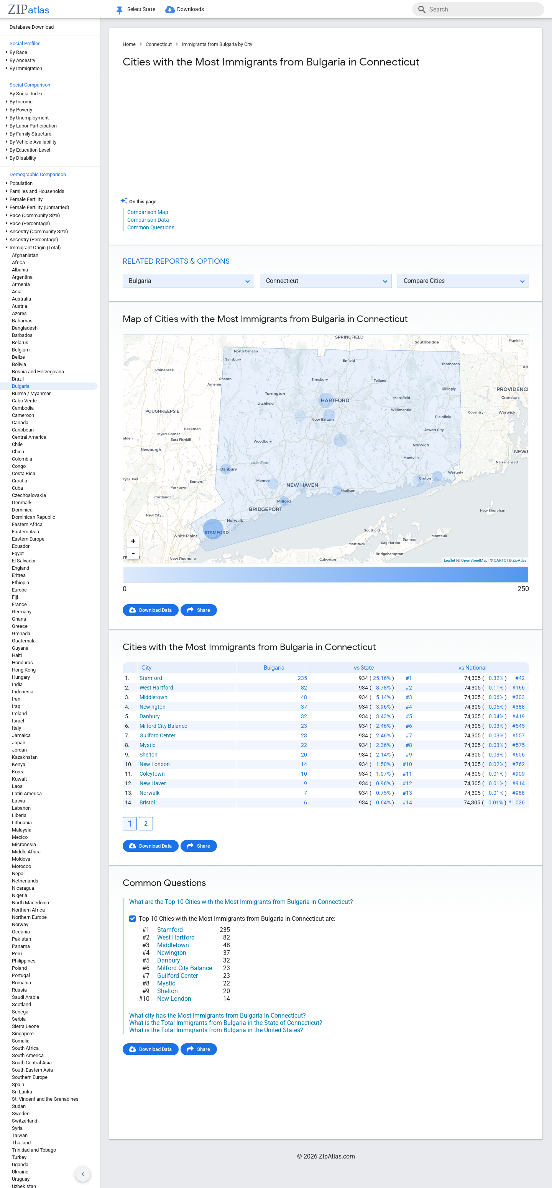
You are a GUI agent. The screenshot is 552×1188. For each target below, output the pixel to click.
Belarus (20, 342)
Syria (17, 1128)
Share (203, 610)
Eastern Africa (27, 524)
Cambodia (23, 408)
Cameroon (23, 415)
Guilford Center (158, 735)
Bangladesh (25, 328)
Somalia (21, 1041)
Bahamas (22, 321)
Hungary (21, 677)
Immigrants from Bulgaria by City (217, 44)
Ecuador (21, 546)
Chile (17, 444)
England (20, 568)
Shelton (149, 755)
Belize (18, 357)
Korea (18, 772)
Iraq (16, 706)
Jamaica (21, 735)
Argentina (22, 277)
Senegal (21, 1012)
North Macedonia (30, 902)
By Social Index (26, 93)
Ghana (19, 619)
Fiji (15, 597)
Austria (19, 306)
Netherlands (25, 881)
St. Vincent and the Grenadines (45, 1099)
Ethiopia (20, 582)
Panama (21, 946)
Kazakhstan (25, 757)
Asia (16, 291)
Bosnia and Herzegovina (38, 371)
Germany (21, 611)
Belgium (21, 350)
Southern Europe (30, 1077)
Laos (17, 786)
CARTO (500, 560)
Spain (18, 1084)
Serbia (19, 1019)
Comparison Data (148, 220)
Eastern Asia (25, 531)
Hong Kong (24, 670)
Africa (18, 262)
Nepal (18, 873)
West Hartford (156, 688)
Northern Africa (28, 910)
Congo (19, 466)
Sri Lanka (22, 1092)
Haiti (17, 655)
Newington (153, 707)
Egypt (18, 553)
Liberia (19, 815)
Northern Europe (29, 917)
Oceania (21, 932)
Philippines (24, 961)
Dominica (22, 510)
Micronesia (24, 844)
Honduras (22, 662)
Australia (21, 299)
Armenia (21, 284)
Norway (20, 924)
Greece (20, 626)
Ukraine (20, 1172)
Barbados (22, 335)
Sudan (19, 1106)
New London (155, 764)
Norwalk (149, 793)
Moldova (21, 859)
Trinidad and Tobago (34, 1150)
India (17, 684)
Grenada (21, 633)
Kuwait (19, 779)
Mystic (147, 745)
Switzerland (24, 1121)
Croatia (19, 481)
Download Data (155, 610)
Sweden (21, 1113)
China (18, 451)
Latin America (27, 793)
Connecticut (159, 44)
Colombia (22, 459)
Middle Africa (26, 852)
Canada (20, 422)
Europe (19, 590)
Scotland (21, 1004)
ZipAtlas (519, 560)
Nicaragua (23, 888)
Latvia (18, 801)
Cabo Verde (24, 401)
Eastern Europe (28, 539)
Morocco (21, 866)
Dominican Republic (33, 517)
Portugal (21, 975)
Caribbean (23, 430)
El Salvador (24, 561)
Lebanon (21, 808)
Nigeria (19, 895)
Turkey (19, 1157)
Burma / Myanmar (31, 393)
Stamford (151, 678)
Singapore (23, 1033)
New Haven (153, 783)
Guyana (20, 648)
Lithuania (22, 822)
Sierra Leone (25, 1026)
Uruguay (21, 1179)
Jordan (19, 750)
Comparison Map (147, 212)
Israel (18, 721)
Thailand (21, 1143)
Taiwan (20, 1135)
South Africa (25, 1048)
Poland (19, 968)
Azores (19, 313)
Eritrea (19, 575)
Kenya (18, 764)
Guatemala (24, 641)
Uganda (20, 1164)
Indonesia (22, 691)
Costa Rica (23, 473)
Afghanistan (25, 255)
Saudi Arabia (25, 997)
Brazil (18, 379)
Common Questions (150, 227)
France (19, 604)
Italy (16, 728)
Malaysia (21, 830)
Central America (29, 437)
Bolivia (19, 364)
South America (28, 1055)
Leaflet (449, 560)
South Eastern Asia (32, 1070)
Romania (21, 982)
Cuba (17, 488)
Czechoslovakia (29, 495)
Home (129, 44)
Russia (19, 990)
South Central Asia (32, 1062)
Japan (18, 742)
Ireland (19, 713)
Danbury (150, 716)
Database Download (32, 27)
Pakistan (21, 939)
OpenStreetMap (474, 560)
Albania (20, 270)
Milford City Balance (163, 726)
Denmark (22, 502)
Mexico (20, 837)
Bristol (147, 802)
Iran (16, 699)
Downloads (190, 9)
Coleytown (152, 774)
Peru (17, 953)
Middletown (154, 697)
